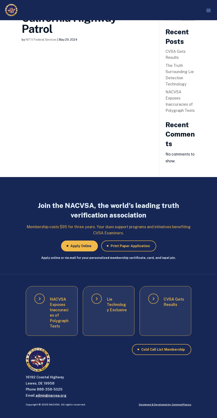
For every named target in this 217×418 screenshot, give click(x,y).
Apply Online (80, 246)
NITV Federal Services (41, 39)
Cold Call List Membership (163, 349)
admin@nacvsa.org (51, 395)
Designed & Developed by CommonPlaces (165, 404)
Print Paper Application (130, 246)
